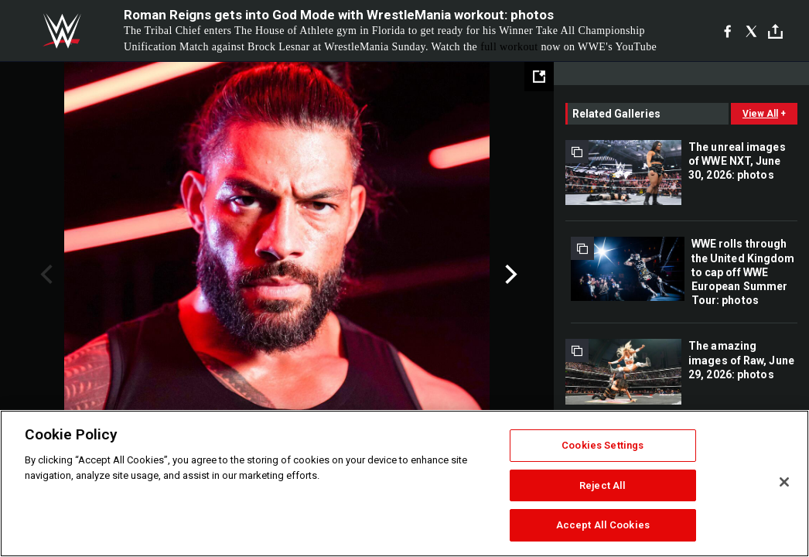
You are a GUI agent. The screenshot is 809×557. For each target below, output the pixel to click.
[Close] (784, 482)
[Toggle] (775, 31)
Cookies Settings (602, 445)
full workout (509, 47)
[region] (404, 483)
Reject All (602, 485)
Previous (44, 274)
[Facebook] (727, 31)
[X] (751, 31)
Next (509, 274)
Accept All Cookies (603, 525)
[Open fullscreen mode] (539, 76)
